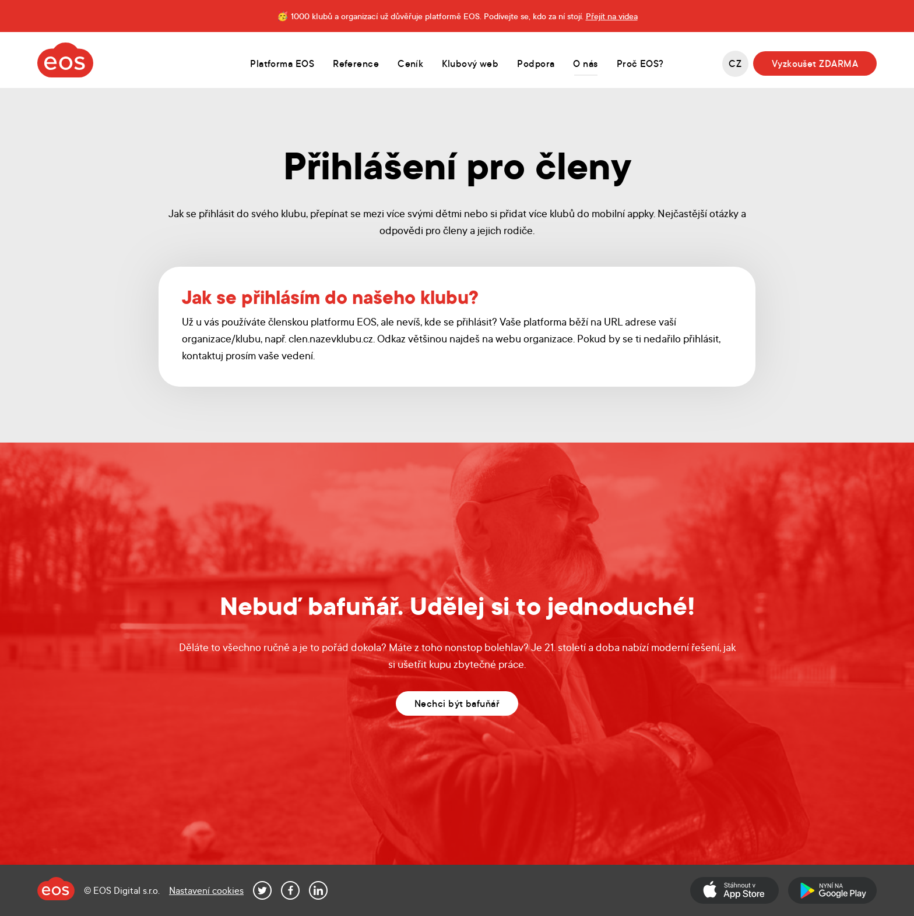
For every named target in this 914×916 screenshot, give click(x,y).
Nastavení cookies (206, 890)
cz (735, 63)
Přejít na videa (612, 16)
